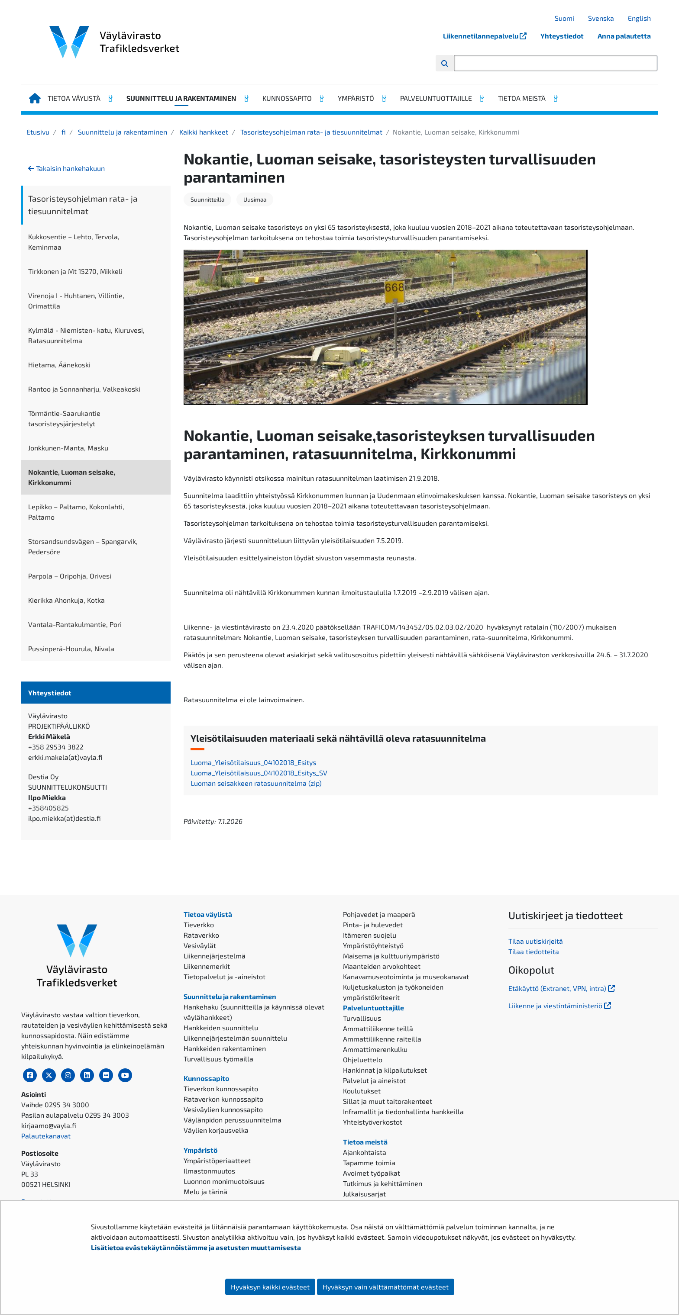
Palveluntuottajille (436, 98)
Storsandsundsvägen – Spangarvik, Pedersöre (83, 546)
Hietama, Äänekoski (59, 364)
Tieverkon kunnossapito (221, 1088)
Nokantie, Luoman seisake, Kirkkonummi (71, 477)
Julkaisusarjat (364, 1194)
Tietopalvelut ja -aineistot (224, 976)
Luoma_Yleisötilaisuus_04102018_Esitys (253, 762)
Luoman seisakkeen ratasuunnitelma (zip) (256, 783)
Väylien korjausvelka (216, 1130)
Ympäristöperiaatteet (217, 1160)
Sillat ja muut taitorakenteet (387, 1101)
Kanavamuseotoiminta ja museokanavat (406, 976)
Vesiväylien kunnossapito (223, 1109)
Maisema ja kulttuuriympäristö (391, 956)
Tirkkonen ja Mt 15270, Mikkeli (75, 271)
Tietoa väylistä (74, 98)
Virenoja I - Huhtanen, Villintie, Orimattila (76, 300)
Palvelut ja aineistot (374, 1080)
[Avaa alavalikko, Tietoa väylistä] (110, 98)
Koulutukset (362, 1091)
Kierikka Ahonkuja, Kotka (66, 600)
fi (63, 132)
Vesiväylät (200, 945)
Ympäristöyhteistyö (373, 945)
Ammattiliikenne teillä (378, 1028)
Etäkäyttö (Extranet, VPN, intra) (562, 988)
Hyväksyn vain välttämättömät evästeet (386, 1287)
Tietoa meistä (522, 98)
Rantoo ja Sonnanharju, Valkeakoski (84, 389)
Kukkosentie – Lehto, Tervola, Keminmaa (74, 241)
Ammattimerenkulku (375, 1049)
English (642, 18)
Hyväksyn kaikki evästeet (270, 1287)
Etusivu (37, 132)
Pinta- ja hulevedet (373, 924)
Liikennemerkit (207, 966)
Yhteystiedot (562, 36)
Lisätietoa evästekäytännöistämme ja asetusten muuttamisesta (196, 1247)
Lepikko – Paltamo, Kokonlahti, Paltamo (76, 511)
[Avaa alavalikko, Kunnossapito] (321, 98)
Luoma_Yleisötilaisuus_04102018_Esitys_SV (259, 772)
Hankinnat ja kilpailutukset (385, 1070)
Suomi (567, 18)
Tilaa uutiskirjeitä (535, 941)
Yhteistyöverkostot (372, 1122)
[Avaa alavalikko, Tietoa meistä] (555, 98)
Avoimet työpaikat (371, 1173)
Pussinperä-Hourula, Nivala (71, 648)
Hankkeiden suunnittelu (221, 1027)
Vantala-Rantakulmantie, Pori (75, 624)
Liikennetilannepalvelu (488, 36)
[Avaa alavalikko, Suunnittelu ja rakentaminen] (245, 98)
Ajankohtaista (364, 1152)
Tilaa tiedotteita (533, 951)
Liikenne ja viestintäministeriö (560, 1005)
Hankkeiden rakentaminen (225, 1048)
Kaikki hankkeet (203, 132)
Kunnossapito (287, 98)
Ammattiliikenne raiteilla (382, 1039)
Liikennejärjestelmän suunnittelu (235, 1038)
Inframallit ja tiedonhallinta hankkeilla (403, 1111)
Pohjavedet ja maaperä (379, 914)
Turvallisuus (362, 1018)
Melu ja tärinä (205, 1191)
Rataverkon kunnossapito (223, 1099)
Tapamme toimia (369, 1162)
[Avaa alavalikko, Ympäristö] (383, 98)
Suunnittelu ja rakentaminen (181, 98)
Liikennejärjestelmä (215, 956)
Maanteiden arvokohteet (381, 966)
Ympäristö (356, 98)
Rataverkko (201, 935)
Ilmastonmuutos (209, 1171)
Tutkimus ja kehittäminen (382, 1183)
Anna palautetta (624, 36)
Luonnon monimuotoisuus (224, 1181)
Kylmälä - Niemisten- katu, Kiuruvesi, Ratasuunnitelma (86, 335)
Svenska (604, 18)
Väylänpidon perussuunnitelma (232, 1120)
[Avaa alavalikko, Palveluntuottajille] (481, 98)
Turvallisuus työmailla (218, 1059)
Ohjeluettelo (362, 1059)
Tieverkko (199, 924)
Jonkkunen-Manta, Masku (68, 448)
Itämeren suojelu (369, 935)
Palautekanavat (46, 1136)
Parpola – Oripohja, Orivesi (69, 576)
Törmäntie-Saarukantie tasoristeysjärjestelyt (64, 418)
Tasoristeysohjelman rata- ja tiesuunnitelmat (310, 132)
